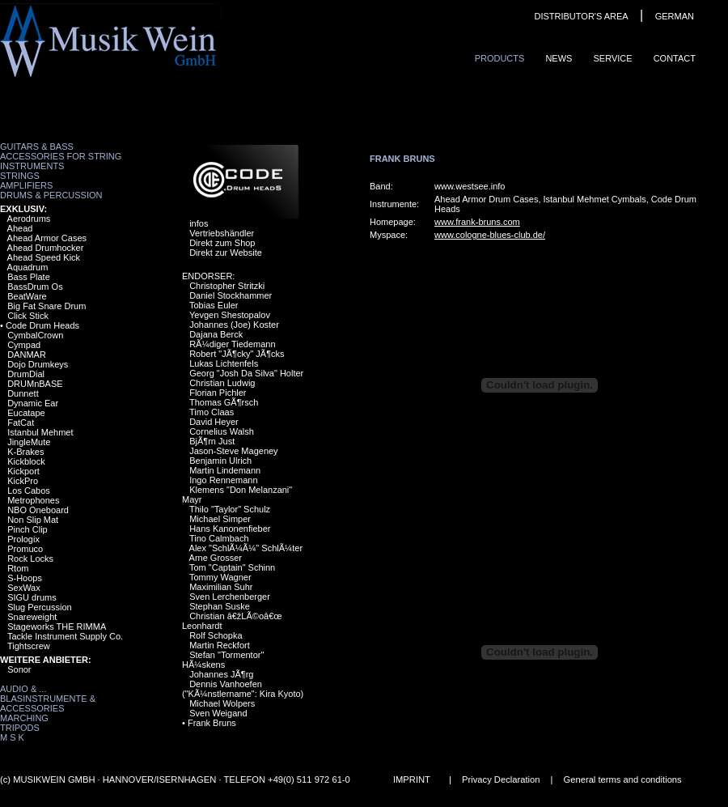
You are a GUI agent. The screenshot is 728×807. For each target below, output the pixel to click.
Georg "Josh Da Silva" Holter (246, 373)
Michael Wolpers (222, 703)
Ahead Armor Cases (47, 238)
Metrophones (33, 500)
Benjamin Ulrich (220, 460)
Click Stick (28, 316)
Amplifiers (26, 185)
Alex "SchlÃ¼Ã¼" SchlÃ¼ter (246, 548)
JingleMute (28, 442)
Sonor (19, 669)
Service (612, 58)
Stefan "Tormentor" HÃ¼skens (223, 659)
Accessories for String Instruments (60, 161)
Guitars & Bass (37, 146)
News (558, 58)
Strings (20, 176)
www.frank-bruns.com (477, 222)
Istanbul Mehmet (40, 432)
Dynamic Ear (32, 403)
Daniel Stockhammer (230, 295)
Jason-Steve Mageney (233, 451)
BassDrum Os (34, 286)
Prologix (23, 539)
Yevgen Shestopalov (229, 315)
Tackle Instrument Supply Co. (65, 636)
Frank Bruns (212, 723)
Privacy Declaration (501, 779)
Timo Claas (211, 412)
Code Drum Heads (42, 325)
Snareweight (32, 617)
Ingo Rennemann (223, 480)
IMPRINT (411, 779)
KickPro (22, 481)
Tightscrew (28, 646)
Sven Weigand (218, 713)
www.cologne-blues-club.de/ (489, 235)
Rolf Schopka (215, 635)
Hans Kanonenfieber (229, 528)
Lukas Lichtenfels (223, 363)
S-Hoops (24, 578)
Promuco (25, 549)
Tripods (20, 728)
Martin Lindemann (224, 470)
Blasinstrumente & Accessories (47, 703)
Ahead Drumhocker (45, 248)
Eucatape (25, 413)
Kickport (23, 471)
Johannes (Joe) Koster (234, 324)
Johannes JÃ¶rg (221, 674)
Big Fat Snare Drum (46, 306)
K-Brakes (25, 452)
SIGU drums (32, 597)
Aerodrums (29, 218)
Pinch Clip (27, 529)
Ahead (20, 228)
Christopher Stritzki (227, 286)
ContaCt (675, 58)
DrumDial (25, 374)
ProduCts (500, 58)
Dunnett (23, 393)
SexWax (23, 588)
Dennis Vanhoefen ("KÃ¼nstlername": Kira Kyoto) (242, 689)
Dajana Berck (216, 334)
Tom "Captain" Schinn (232, 567)
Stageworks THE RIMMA (56, 626)
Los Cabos (28, 490)
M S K (12, 737)
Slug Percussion (39, 607)
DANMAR (26, 354)
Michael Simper (220, 519)
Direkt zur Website (225, 252)
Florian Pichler (217, 392)
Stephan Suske (219, 606)
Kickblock (25, 461)
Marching (24, 718)
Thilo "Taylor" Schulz (229, 509)
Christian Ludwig (222, 383)
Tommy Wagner (220, 577)
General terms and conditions (623, 779)
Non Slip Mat (32, 520)
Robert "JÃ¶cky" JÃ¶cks (236, 354)
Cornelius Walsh (221, 431)
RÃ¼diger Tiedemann (232, 344)
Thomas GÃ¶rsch (223, 402)
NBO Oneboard (38, 510)
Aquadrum (28, 267)
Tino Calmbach (219, 538)
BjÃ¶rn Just (212, 441)
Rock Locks (30, 558)
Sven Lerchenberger (229, 596)
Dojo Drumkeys (37, 364)
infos (198, 223)
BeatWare (27, 296)
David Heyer (214, 422)
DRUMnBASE (34, 384)
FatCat (20, 422)
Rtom (17, 568)
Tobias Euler (214, 305)
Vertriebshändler (221, 233)
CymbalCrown (35, 335)
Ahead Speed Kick (44, 257)
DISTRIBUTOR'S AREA (581, 16)
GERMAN (674, 16)
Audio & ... (23, 689)
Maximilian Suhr (220, 587)
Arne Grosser (215, 558)
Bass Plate (28, 277)
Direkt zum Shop (222, 243)
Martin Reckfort (219, 645)
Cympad (23, 345)
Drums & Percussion (51, 195)
